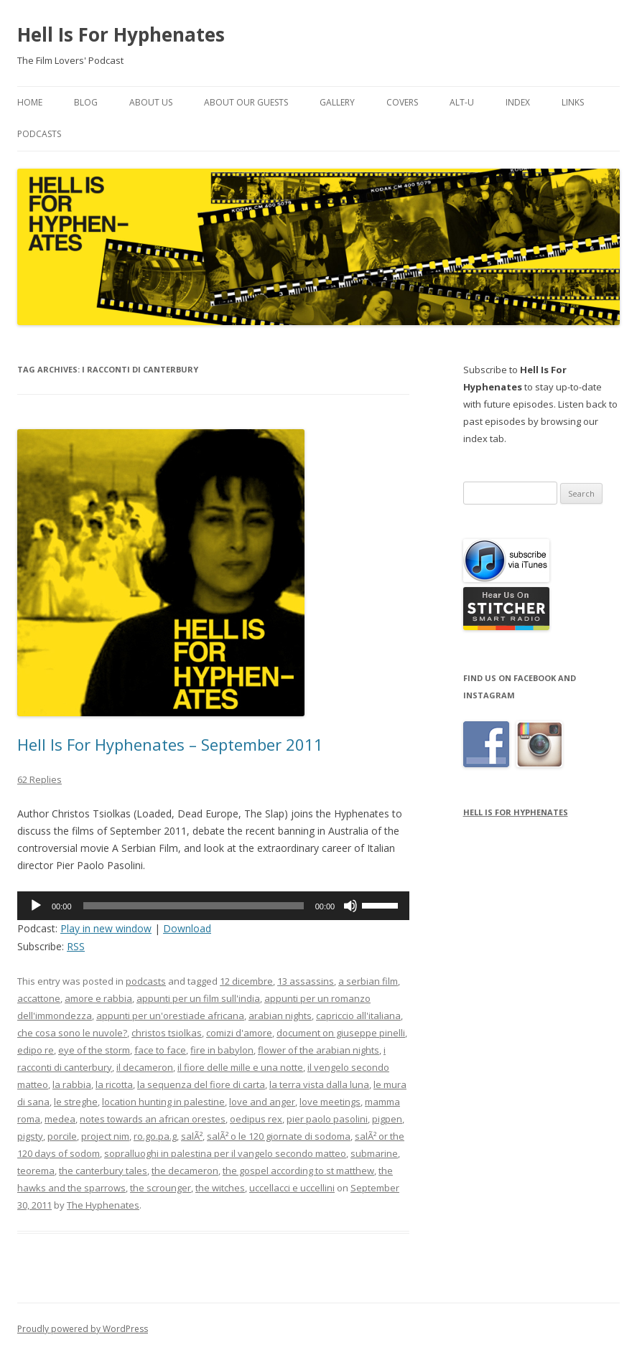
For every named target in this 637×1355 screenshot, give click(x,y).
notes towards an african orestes (152, 1118)
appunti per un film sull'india (198, 998)
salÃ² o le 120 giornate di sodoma (278, 1136)
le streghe (76, 1101)
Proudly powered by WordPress (82, 1329)
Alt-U (462, 102)
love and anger (262, 1101)
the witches (220, 1187)
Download (187, 928)
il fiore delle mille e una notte (240, 1067)
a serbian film (368, 981)
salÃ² (192, 1136)
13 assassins (305, 981)
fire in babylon (222, 1050)
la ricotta (114, 1084)
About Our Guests (246, 102)
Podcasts (39, 134)
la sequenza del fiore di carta (201, 1084)
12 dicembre (246, 981)
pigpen (387, 1118)
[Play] (36, 906)
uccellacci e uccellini (292, 1187)
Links (573, 102)
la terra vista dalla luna (319, 1084)
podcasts (146, 981)
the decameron (185, 1170)
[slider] (193, 905)
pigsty (30, 1136)
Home (29, 102)
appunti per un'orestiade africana (170, 1015)
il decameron (144, 1067)
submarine (374, 1153)
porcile (62, 1136)
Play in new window (106, 928)
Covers (402, 102)
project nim (105, 1136)
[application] (213, 905)
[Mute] (350, 906)
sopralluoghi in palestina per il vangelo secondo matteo (225, 1153)
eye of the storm (94, 1050)
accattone (38, 998)
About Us (150, 102)
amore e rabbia (98, 998)
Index (518, 102)
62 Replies (39, 779)
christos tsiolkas (166, 1032)
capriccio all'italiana (358, 1015)
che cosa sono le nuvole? (72, 1032)
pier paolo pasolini (327, 1118)
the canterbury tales (103, 1170)
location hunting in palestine (163, 1101)
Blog (86, 102)
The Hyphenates (103, 1205)
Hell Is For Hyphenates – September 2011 (170, 744)
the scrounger (160, 1187)
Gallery (337, 102)
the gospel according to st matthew (298, 1170)
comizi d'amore (239, 1032)
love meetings (330, 1101)
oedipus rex (256, 1118)
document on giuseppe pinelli (340, 1032)
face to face (160, 1050)
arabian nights (280, 1015)
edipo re (35, 1050)
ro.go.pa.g (155, 1136)
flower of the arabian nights (318, 1050)
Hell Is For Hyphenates (121, 34)
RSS (76, 946)
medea (60, 1118)
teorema (36, 1170)
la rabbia (71, 1084)
